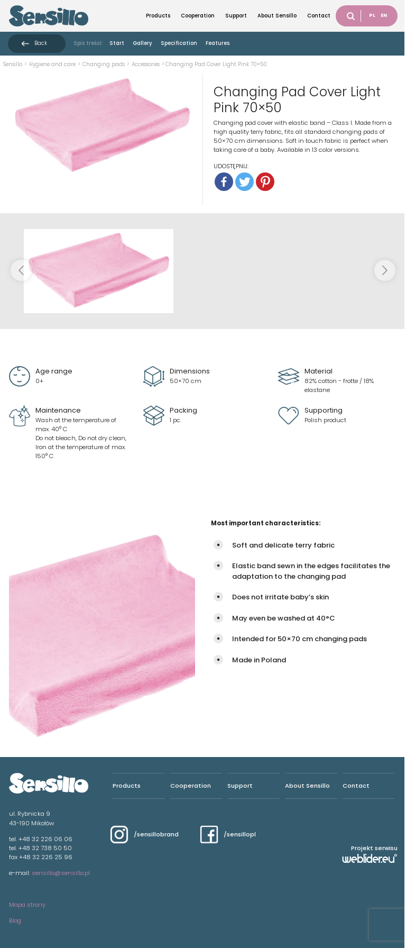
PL (372, 15)
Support (236, 15)
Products (158, 15)
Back (40, 43)
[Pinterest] (265, 181)
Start (116, 43)
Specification (179, 43)
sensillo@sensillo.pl (61, 873)
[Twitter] (244, 181)
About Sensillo (277, 15)
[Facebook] (224, 181)
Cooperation (198, 15)
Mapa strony (27, 904)
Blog (15, 920)
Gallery (142, 43)
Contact (318, 15)
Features (217, 43)
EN (384, 15)
